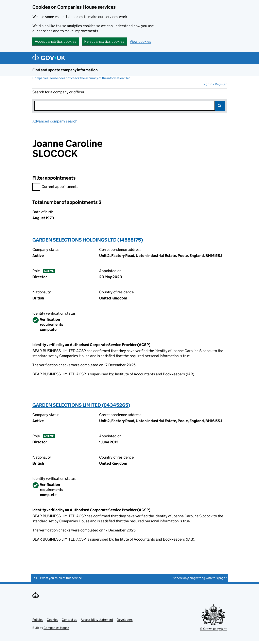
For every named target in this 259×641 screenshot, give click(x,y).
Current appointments (55, 187)
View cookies (140, 41)
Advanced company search (54, 121)
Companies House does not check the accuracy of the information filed (81, 78)
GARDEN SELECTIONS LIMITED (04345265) (81, 405)
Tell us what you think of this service (57, 578)
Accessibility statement (97, 620)
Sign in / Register (215, 84)
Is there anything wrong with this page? (199, 578)
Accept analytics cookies (55, 41)
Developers (125, 620)
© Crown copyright (213, 629)
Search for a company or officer (58, 92)
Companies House (56, 628)
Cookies (52, 620)
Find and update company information (65, 70)
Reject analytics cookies (104, 41)
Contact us (69, 620)
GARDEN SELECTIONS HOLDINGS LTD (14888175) (87, 240)
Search (220, 106)
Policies (37, 620)
